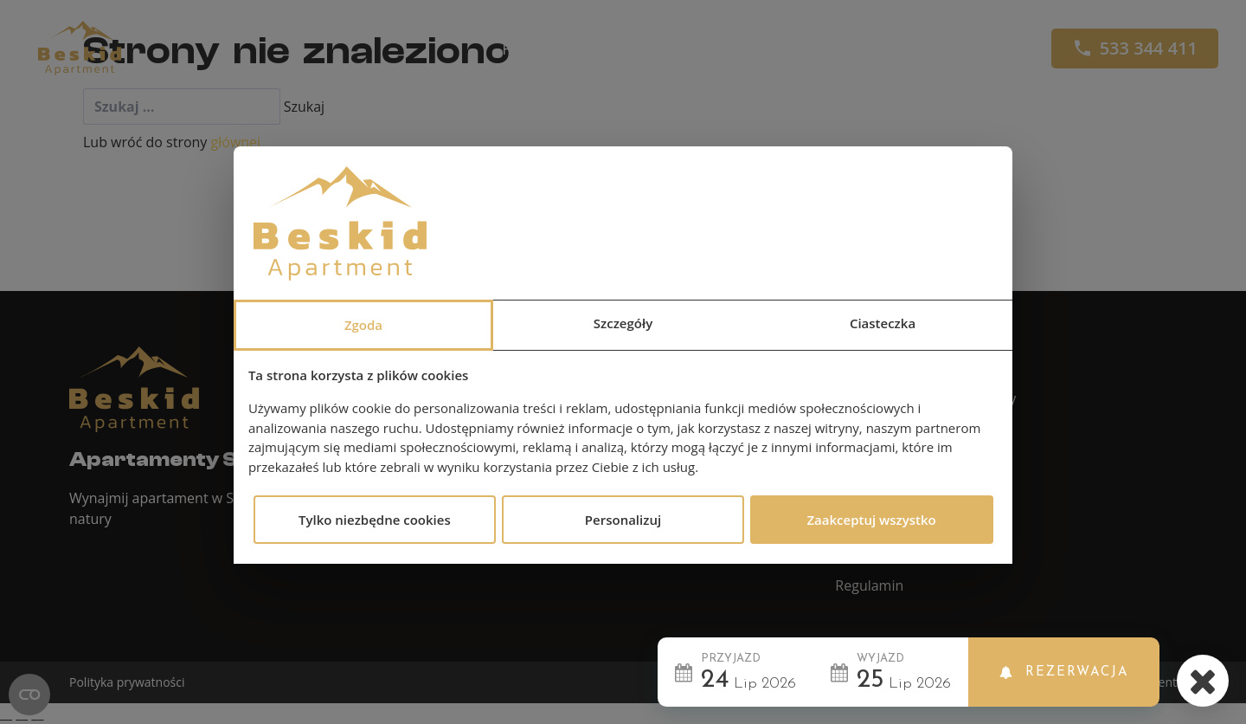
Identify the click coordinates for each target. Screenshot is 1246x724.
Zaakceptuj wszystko (870, 519)
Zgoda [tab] (363, 324)
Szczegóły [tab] (623, 323)
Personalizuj (623, 519)
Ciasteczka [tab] (882, 323)
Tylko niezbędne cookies (375, 519)
